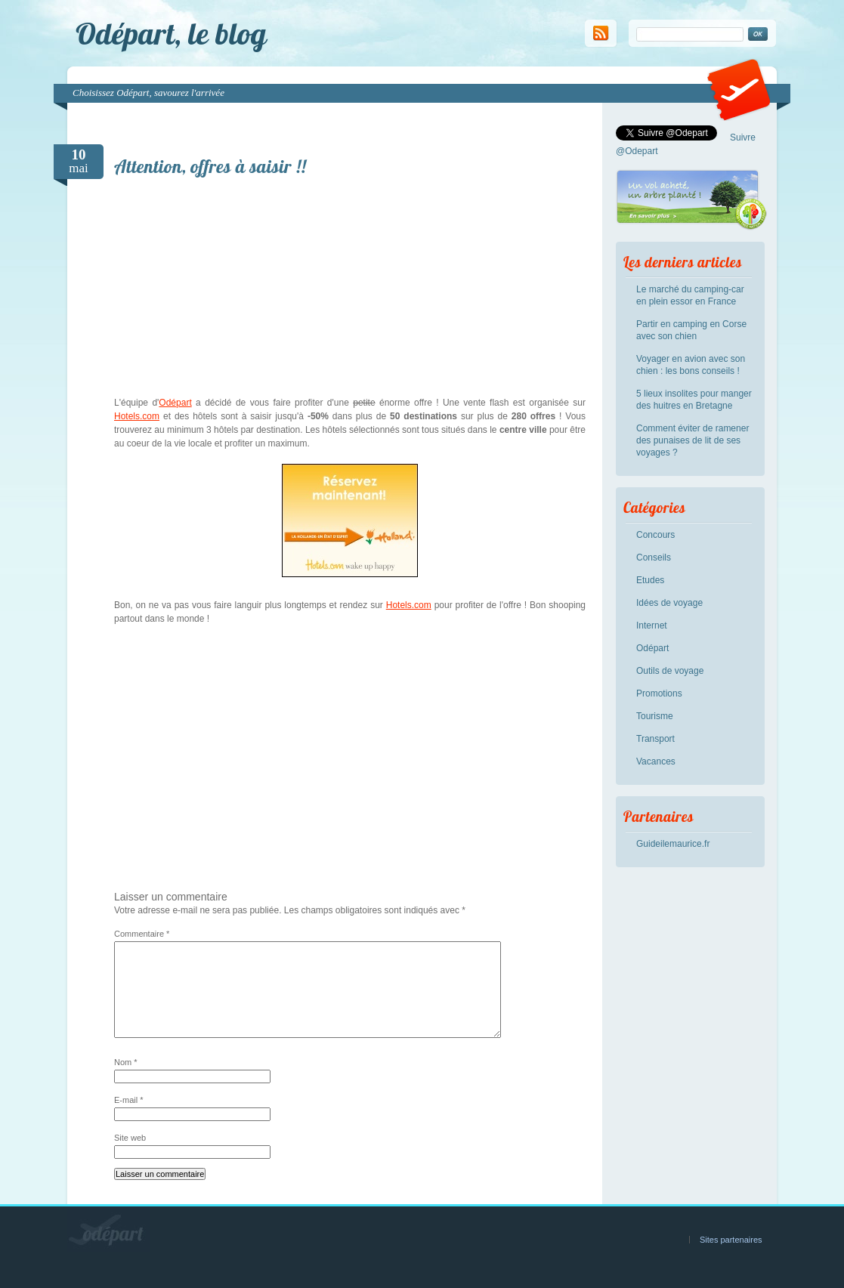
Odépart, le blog (171, 33)
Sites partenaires (731, 1239)
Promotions (659, 693)
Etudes (650, 580)
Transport (655, 739)
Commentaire (141, 933)
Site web (130, 1137)
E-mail (129, 1099)
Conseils (653, 557)
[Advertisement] (350, 290)
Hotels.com (136, 416)
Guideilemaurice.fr (673, 844)
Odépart (175, 402)
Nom (126, 1062)
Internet (651, 625)
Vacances (656, 761)
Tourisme (654, 716)
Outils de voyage (669, 671)
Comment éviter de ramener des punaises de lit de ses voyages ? (692, 440)
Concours (655, 535)
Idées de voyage (669, 603)
